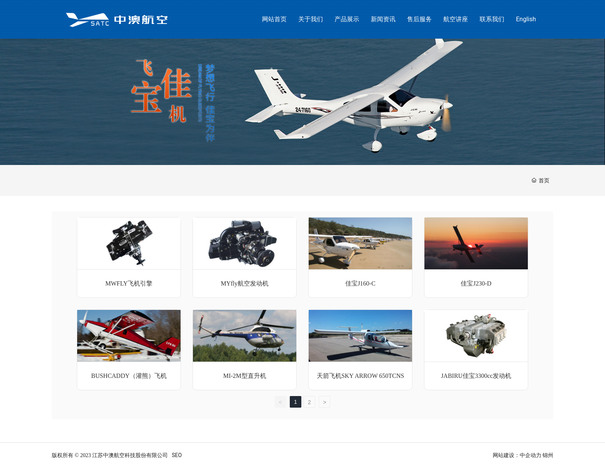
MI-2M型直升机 (244, 375)
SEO (177, 455)
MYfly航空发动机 (245, 283)
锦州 (547, 455)
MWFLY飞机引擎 (128, 283)
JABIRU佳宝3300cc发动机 (476, 375)
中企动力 (530, 455)
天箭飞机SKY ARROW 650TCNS (360, 375)
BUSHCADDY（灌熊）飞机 (129, 375)
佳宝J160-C (360, 283)
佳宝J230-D (476, 283)
